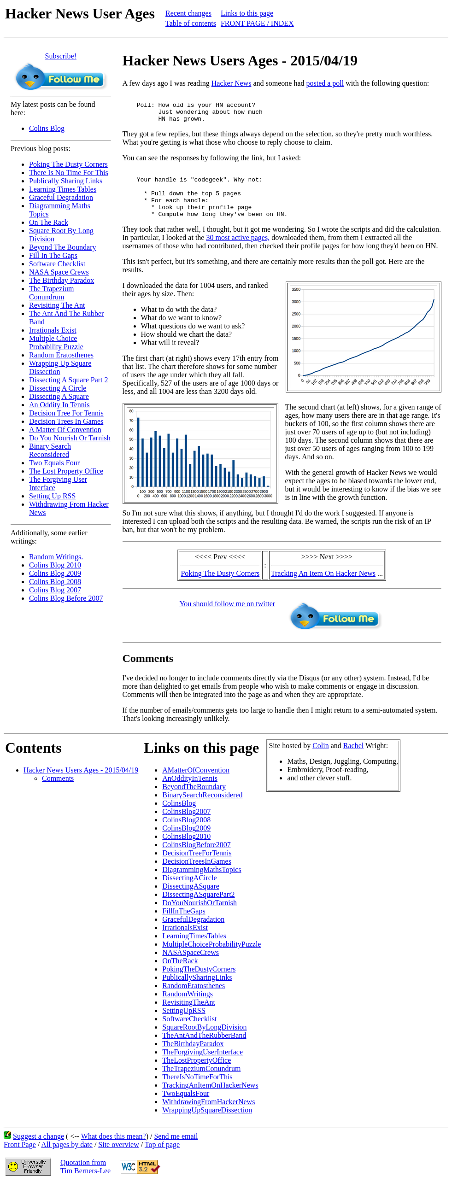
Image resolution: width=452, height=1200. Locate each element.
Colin (320, 761)
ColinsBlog (179, 818)
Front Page (20, 1160)
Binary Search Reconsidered (50, 450)
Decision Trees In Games (66, 421)
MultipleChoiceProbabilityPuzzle (211, 959)
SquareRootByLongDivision (204, 1042)
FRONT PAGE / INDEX (257, 23)
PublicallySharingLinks (197, 992)
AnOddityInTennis (189, 793)
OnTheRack (180, 976)
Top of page (162, 1160)
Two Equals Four (54, 463)
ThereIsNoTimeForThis (197, 1092)
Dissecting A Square (59, 396)
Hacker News (231, 83)
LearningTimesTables (194, 951)
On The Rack (48, 222)
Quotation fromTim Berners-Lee (85, 1182)
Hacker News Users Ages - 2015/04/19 (80, 785)
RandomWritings (187, 1009)
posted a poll (325, 83)
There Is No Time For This (68, 172)
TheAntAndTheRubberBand (204, 1050)
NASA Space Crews (59, 272)
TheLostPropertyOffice (196, 1075)
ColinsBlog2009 (186, 843)
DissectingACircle (189, 893)
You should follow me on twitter (227, 619)
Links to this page (247, 13)
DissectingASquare (190, 901)
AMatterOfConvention (195, 785)
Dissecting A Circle (57, 388)
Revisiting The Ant (57, 305)
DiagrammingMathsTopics (201, 885)
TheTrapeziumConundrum (201, 1084)
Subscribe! (60, 56)
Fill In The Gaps (53, 255)
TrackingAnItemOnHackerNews (210, 1100)
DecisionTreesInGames (196, 876)
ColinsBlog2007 (186, 827)
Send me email (176, 1151)
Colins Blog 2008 (55, 581)
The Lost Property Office (66, 471)
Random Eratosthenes (61, 355)
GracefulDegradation (193, 934)
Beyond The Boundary (62, 247)
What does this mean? (113, 1151)
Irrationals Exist (52, 330)
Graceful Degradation (61, 197)
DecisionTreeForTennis (196, 868)
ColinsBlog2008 (186, 835)
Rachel (353, 761)
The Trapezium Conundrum (51, 293)
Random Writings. (56, 557)
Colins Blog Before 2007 (66, 598)
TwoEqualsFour (185, 1108)
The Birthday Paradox (61, 280)
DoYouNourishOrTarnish (199, 918)
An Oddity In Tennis (59, 405)
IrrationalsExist (185, 943)
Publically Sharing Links (65, 181)
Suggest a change (38, 1151)
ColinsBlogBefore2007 (196, 860)
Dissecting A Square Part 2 (68, 380)
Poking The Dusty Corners (68, 164)
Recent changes (188, 13)
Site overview (118, 1160)
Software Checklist (57, 264)
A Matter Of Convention (65, 429)
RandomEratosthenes (193, 1001)
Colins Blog (47, 128)
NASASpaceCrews (190, 968)
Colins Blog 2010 (55, 565)
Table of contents (190, 23)
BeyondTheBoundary (194, 802)
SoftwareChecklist (189, 1034)
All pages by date (67, 1160)
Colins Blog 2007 (55, 590)
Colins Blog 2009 (55, 573)
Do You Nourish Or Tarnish (70, 438)
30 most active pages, (238, 253)
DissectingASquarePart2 (198, 909)
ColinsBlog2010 (186, 851)
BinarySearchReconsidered (202, 810)
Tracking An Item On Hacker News (323, 588)
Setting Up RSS (52, 496)
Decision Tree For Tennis (66, 413)
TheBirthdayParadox (192, 1059)
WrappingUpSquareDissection (207, 1125)
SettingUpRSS (183, 1026)
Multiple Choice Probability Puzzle (56, 342)
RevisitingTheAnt (188, 1017)
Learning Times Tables (62, 189)
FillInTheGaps (183, 926)
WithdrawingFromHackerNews (208, 1117)
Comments (58, 793)
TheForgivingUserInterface (202, 1067)
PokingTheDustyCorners (198, 984)
